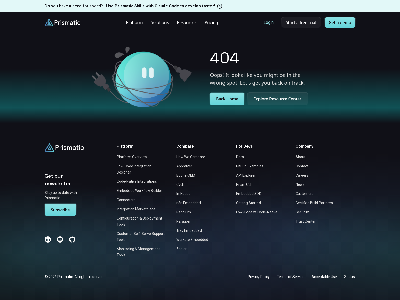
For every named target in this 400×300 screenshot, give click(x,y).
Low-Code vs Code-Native (256, 212)
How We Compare (190, 157)
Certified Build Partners (314, 203)
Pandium (183, 212)
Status (349, 277)
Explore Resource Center (277, 99)
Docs (240, 157)
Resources (186, 22)
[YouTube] (60, 239)
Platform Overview (132, 157)
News (300, 184)
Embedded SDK (248, 194)
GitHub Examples (249, 166)
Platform (134, 22)
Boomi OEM (185, 175)
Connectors (126, 200)
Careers (302, 175)
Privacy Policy (259, 277)
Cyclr (180, 184)
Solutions (160, 22)
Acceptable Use (324, 277)
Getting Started (248, 203)
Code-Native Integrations (137, 181)
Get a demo (340, 22)
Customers (304, 194)
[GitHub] (72, 239)
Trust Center (306, 221)
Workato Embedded (192, 240)
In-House (183, 194)
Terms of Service (290, 277)
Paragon (183, 221)
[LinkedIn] (48, 239)
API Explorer (246, 175)
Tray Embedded (189, 230)
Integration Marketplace (136, 209)
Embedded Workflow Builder (139, 191)
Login (269, 22)
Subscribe (60, 210)
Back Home (227, 99)
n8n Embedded (188, 203)
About (300, 157)
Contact (302, 166)
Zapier (181, 249)
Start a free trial (301, 22)
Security (302, 212)
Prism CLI (243, 184)
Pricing (211, 22)
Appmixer (184, 166)
